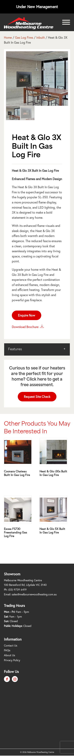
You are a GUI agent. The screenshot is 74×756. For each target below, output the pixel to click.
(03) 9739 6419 (17, 589)
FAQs (7, 650)
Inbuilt (40, 37)
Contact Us (10, 645)
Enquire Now (26, 315)
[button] (61, 57)
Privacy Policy (12, 660)
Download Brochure (28, 326)
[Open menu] (66, 22)
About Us (9, 655)
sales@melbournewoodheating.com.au (34, 594)
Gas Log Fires (24, 37)
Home (8, 37)
